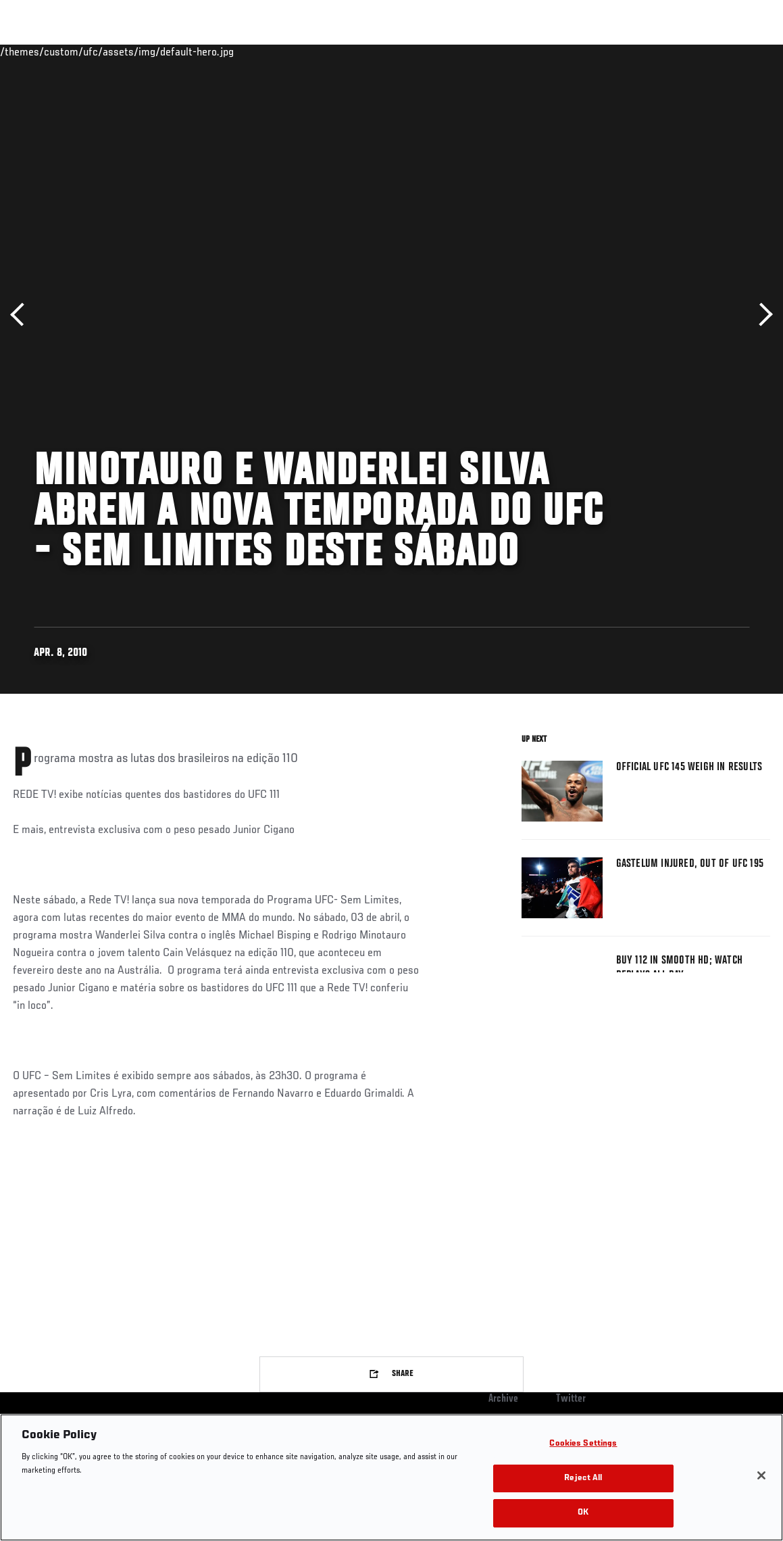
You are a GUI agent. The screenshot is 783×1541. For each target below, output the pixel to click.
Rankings (94, 51)
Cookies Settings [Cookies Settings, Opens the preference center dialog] (583, 1444)
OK (583, 1513)
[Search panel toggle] (739, 51)
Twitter (571, 1399)
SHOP (702, 51)
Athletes (154, 51)
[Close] (761, 1475)
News (207, 51)
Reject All (583, 1478)
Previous (22, 315)
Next (761, 315)
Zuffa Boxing (642, 51)
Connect (522, 51)
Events (36, 51)
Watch (577, 51)
